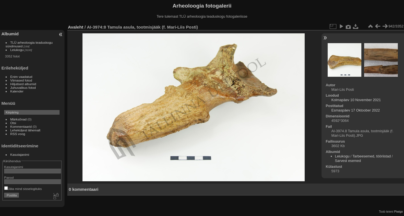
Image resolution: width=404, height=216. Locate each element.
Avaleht (75, 27)
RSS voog (17, 134)
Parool (9, 177)
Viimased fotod (21, 80)
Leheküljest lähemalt (25, 130)
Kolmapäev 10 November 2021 (356, 100)
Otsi (13, 123)
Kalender (17, 91)
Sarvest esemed (348, 161)
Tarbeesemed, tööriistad (371, 156)
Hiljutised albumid (23, 84)
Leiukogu (17, 50)
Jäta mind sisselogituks (23, 189)
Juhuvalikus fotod (23, 87)
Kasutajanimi (19, 154)
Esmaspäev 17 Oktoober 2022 (355, 110)
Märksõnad (18, 119)
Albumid (10, 33)
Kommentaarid (21, 126)
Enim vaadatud (21, 76)
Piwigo (398, 211)
